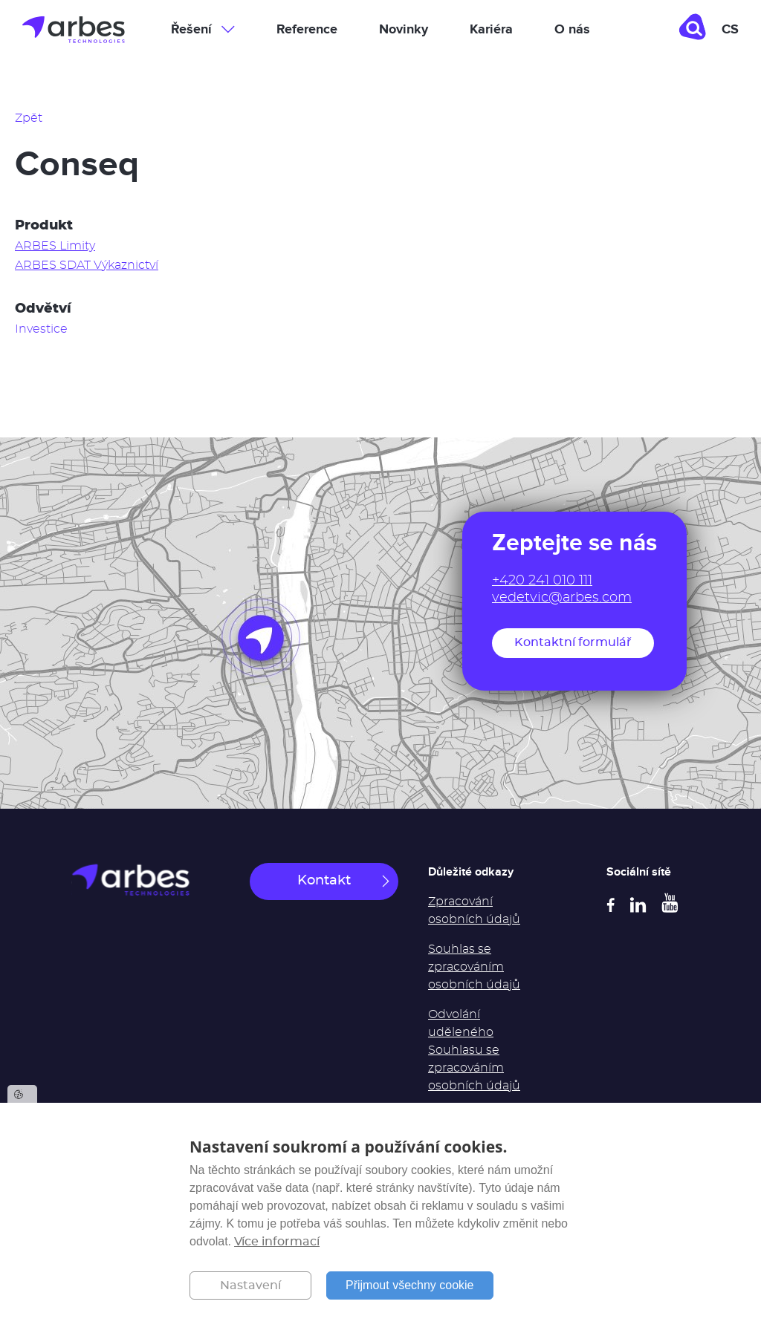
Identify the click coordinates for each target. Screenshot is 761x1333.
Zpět (28, 118)
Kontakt (324, 880)
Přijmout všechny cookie (410, 1285)
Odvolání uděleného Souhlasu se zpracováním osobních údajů (474, 1050)
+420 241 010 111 (542, 580)
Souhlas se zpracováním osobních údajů (474, 967)
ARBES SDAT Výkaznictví (86, 265)
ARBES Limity (55, 246)
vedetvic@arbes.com (562, 597)
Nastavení (250, 1285)
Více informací (277, 1242)
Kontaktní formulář (573, 642)
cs (730, 30)
